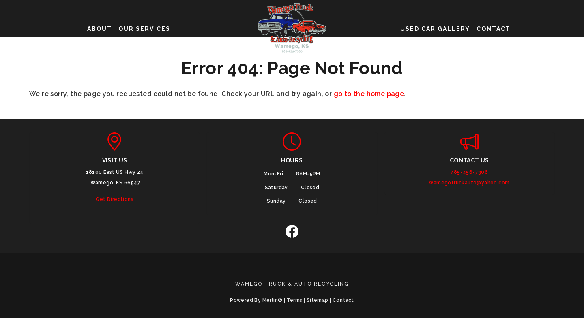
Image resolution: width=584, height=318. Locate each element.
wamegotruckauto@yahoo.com (469, 183)
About (99, 29)
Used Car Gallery (435, 29)
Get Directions (114, 199)
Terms (295, 300)
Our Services (144, 29)
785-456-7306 (469, 172)
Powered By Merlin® (256, 300)
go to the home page (369, 94)
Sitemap (317, 300)
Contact (494, 29)
